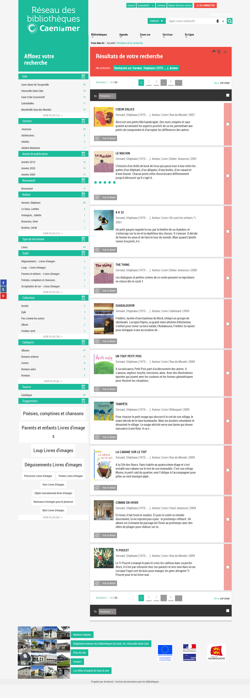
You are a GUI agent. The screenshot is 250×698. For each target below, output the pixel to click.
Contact (77, 675)
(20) (53, 517)
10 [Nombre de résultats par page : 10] (216, 83)
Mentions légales (82, 648)
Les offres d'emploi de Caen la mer (91, 684)
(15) (53, 115)
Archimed (108, 695)
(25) (53, 292)
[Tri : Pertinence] (107, 96)
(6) (53, 381)
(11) (53, 233)
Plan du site (79, 666)
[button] (157, 21)
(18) (53, 336)
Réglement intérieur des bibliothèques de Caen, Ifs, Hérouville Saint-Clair (111, 657)
